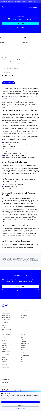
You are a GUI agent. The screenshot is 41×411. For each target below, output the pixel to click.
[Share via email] (12, 75)
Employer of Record (6, 313)
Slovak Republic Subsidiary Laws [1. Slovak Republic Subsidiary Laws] (10, 61)
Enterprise (4, 361)
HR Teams (4, 343)
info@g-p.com (5, 382)
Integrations (4, 325)
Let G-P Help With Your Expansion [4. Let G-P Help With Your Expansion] (10, 68)
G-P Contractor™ (24, 315)
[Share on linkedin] (2, 75)
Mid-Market (4, 359)
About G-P (23, 337)
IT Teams (4, 349)
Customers (23, 341)
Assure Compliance (6, 315)
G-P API (3, 327)
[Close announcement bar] (40, 1)
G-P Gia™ (23, 317)
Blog (22, 357)
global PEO (5, 98)
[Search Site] (4, 4)
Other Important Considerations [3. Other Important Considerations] (10, 66)
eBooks (22, 363)
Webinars (23, 361)
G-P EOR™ (23, 313)
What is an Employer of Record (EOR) (29, 365)
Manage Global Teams (6, 317)
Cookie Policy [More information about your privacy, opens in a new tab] (4, 398)
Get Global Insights (6, 319)
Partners (23, 347)
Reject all (20, 405)
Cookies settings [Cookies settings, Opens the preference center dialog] (20, 408)
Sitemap (23, 349)
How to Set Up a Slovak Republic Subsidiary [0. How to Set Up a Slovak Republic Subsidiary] (13, 59)
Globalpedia (4, 337)
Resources (23, 359)
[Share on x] (9, 75)
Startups (4, 357)
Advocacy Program (6, 369)
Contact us (4, 386)
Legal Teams (4, 345)
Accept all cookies (20, 402)
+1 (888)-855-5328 (6, 380)
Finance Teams (5, 347)
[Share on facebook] (6, 75)
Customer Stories (5, 367)
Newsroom (23, 345)
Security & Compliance (6, 329)
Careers (22, 339)
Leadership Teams (6, 351)
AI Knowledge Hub (25, 355)
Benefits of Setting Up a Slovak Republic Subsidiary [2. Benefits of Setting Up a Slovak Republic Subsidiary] (15, 64)
